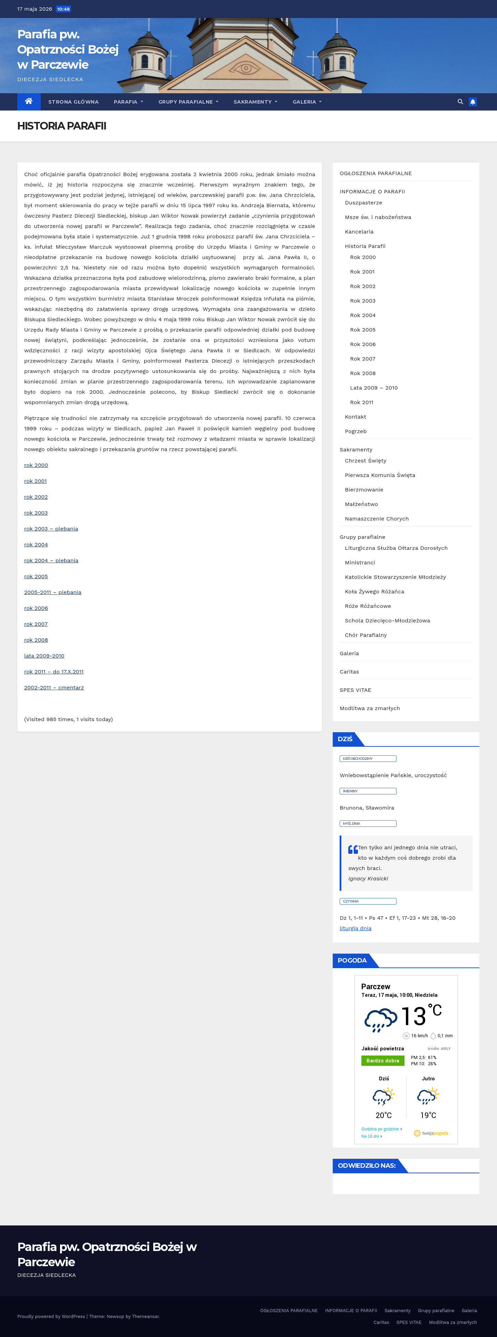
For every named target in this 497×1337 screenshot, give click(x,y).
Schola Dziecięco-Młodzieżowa (387, 620)
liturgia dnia (355, 928)
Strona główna (73, 102)
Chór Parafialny (366, 635)
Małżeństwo (361, 504)
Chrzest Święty (365, 460)
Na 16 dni (370, 1136)
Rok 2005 (363, 329)
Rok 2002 (363, 286)
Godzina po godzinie (380, 1129)
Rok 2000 (363, 257)
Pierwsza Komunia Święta (380, 475)
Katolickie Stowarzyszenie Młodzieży (395, 577)
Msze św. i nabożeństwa (378, 217)
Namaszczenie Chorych (377, 518)
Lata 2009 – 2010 (374, 387)
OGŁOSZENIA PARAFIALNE (376, 173)
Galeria (349, 653)
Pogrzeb (356, 431)
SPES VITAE (355, 690)
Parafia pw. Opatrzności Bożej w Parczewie (67, 49)
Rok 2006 (363, 344)
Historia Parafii (365, 246)
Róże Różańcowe (368, 606)
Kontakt (355, 416)
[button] (460, 101)
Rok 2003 (363, 300)
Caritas (349, 671)
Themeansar (145, 1316)
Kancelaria (359, 231)
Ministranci (360, 562)
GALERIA (307, 102)
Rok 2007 (363, 358)
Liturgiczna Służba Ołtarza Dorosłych (396, 548)
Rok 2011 (361, 402)
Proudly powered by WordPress (52, 1316)
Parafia (128, 102)
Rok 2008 (363, 373)
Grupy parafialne (188, 102)
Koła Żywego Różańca (374, 591)
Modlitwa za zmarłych (370, 708)
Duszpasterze (363, 202)
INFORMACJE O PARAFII (372, 191)
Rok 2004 (363, 315)
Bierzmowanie (364, 489)
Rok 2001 (362, 271)
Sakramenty (255, 102)
